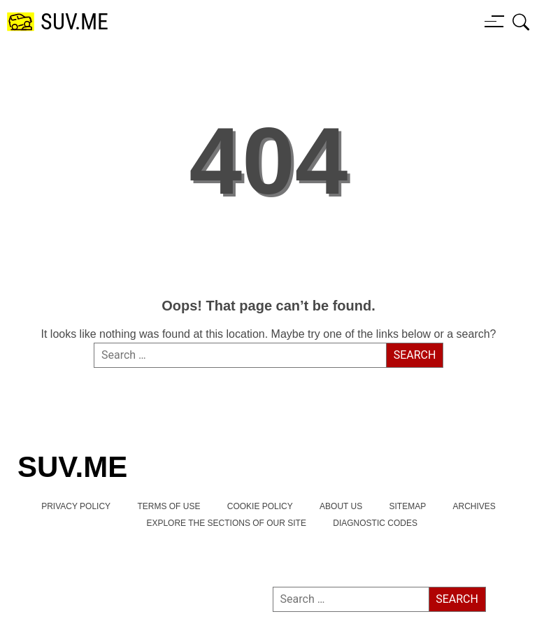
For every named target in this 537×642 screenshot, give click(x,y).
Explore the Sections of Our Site (226, 523)
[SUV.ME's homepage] (57, 22)
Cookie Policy (260, 506)
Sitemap (408, 506)
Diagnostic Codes (375, 523)
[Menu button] (494, 21)
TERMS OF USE (168, 506)
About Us (341, 506)
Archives (474, 506)
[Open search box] (521, 21)
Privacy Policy (75, 506)
